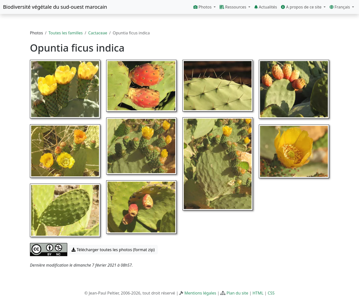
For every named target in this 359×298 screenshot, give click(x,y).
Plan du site (237, 293)
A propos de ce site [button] (301, 7)
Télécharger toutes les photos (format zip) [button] (113, 249)
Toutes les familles (65, 33)
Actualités (265, 7)
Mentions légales (200, 293)
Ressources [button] (233, 7)
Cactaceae (97, 33)
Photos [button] (203, 7)
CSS (271, 293)
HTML (258, 293)
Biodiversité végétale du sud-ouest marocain (55, 6)
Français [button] (340, 7)
